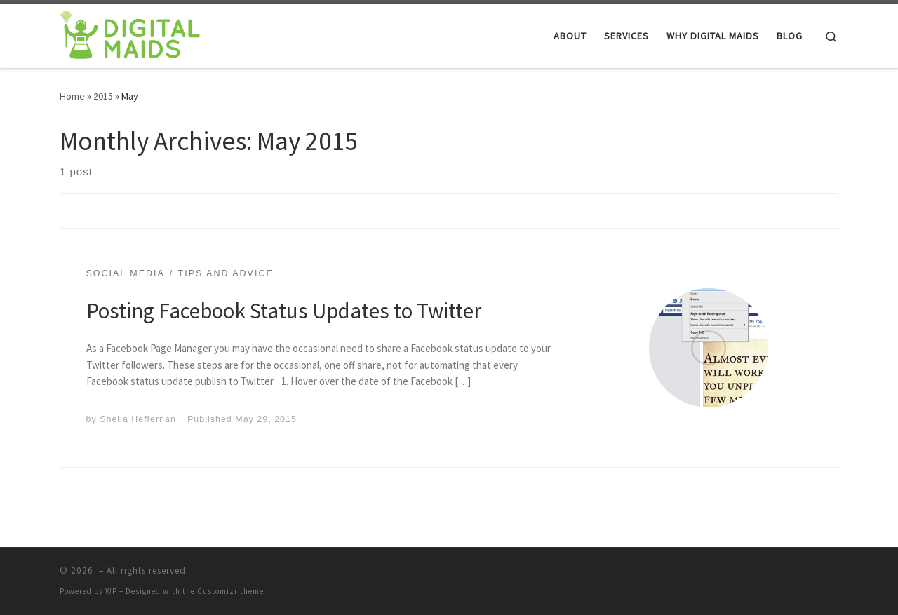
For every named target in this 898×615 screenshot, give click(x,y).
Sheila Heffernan (138, 419)
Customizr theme (230, 591)
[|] (130, 33)
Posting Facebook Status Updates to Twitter (283, 310)
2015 (103, 96)
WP (111, 591)
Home (72, 96)
